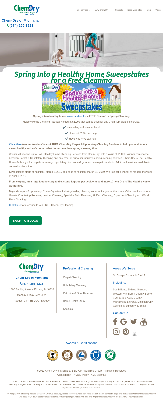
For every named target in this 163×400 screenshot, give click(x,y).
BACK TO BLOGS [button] (25, 220)
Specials (119, 10)
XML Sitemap (98, 374)
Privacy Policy (81, 374)
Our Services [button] (83, 10)
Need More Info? (135, 10)
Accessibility (64, 374)
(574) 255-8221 (20, 25)
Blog (149, 10)
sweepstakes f (75, 116)
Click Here (15, 144)
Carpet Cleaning (72, 277)
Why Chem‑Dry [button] (102, 10)
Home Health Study (74, 301)
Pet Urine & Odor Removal (78, 293)
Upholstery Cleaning (74, 285)
